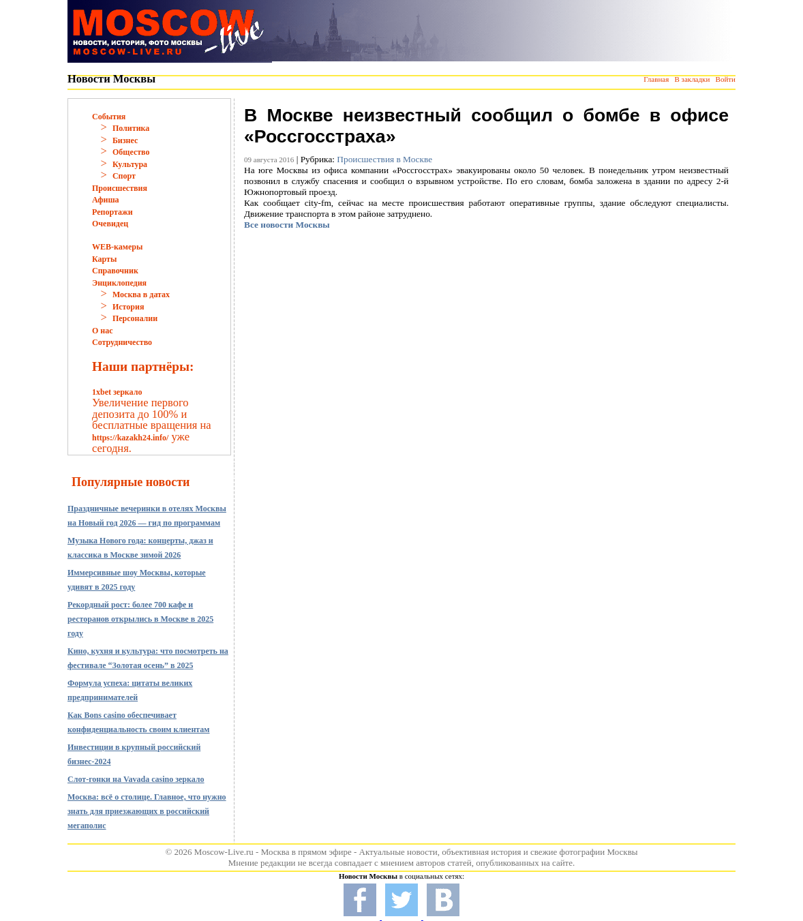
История (128, 307)
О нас (102, 330)
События (108, 116)
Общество (131, 152)
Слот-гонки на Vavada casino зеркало (135, 779)
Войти (726, 79)
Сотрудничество (122, 342)
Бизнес (125, 140)
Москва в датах (141, 294)
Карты (104, 259)
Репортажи (112, 212)
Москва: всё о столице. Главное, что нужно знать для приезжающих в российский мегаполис (146, 811)
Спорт (124, 176)
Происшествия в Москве (384, 159)
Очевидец (110, 223)
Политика (130, 128)
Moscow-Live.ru (224, 852)
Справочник (115, 270)
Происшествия (119, 188)
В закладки (692, 79)
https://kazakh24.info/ (130, 437)
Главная (656, 79)
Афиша (105, 200)
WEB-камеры (117, 247)
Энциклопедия (119, 283)
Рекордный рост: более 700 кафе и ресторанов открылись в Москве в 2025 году (140, 619)
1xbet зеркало (117, 392)
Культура (129, 164)
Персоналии (134, 318)
